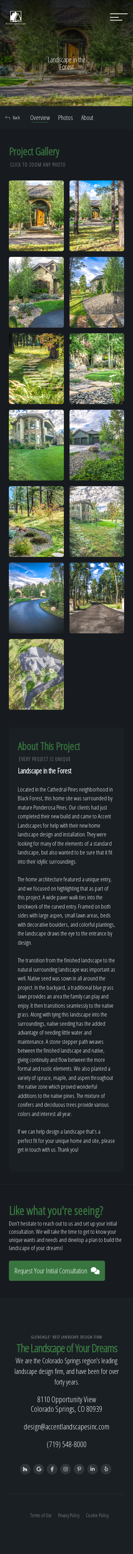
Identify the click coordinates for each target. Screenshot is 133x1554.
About (87, 117)
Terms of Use (41, 1515)
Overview (40, 117)
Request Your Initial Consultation (57, 1271)
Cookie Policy (97, 1515)
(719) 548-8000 (67, 1444)
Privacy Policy (68, 1515)
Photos (65, 117)
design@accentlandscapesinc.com (66, 1426)
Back (12, 117)
